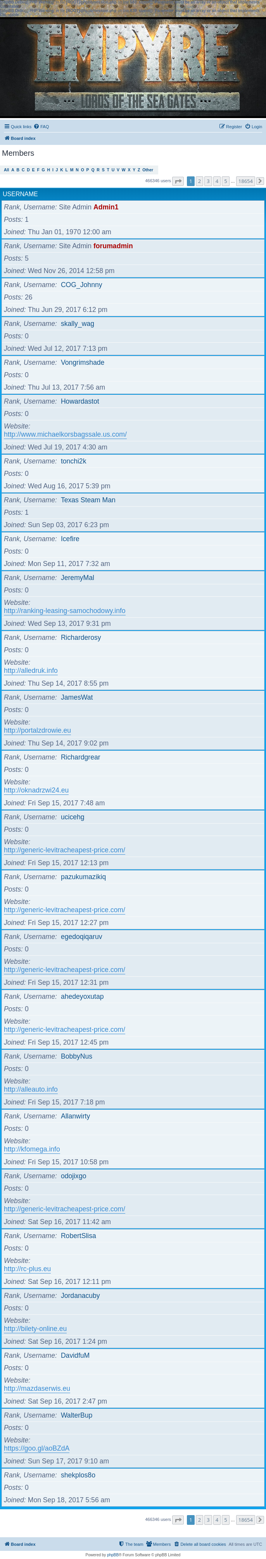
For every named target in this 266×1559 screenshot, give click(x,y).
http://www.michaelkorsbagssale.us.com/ (65, 434)
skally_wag (77, 323)
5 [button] (225, 181)
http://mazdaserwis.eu (37, 1388)
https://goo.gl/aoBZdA (36, 1448)
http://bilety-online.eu (35, 1329)
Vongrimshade (82, 362)
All (6, 170)
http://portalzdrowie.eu (37, 730)
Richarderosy (81, 637)
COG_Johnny (81, 285)
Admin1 (106, 207)
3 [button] (208, 181)
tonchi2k (73, 461)
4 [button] (217, 181)
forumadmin (113, 246)
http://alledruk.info (31, 670)
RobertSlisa (78, 1236)
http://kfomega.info (32, 1149)
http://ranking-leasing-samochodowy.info (65, 611)
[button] (178, 181)
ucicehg (73, 817)
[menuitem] (41, 126)
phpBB (113, 1555)
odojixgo (73, 1176)
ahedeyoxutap (82, 996)
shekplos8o (78, 1475)
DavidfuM (75, 1355)
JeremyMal (77, 578)
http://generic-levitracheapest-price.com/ (64, 850)
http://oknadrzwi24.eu (36, 790)
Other (147, 170)
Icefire (70, 539)
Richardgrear (80, 757)
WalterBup (76, 1415)
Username (20, 194)
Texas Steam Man (88, 500)
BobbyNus (76, 1056)
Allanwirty (75, 1116)
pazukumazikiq (83, 877)
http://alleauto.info (31, 1089)
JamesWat (77, 697)
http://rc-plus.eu (27, 1269)
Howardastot (80, 401)
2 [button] (199, 181)
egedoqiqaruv (81, 937)
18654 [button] (245, 181)
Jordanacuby (80, 1295)
